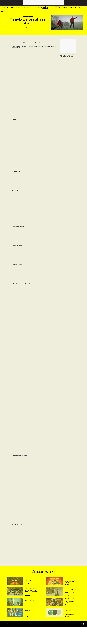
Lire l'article (27, 583)
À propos (26, 623)
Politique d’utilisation (51, 624)
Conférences (57, 7)
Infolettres (19, 7)
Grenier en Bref (62, 623)
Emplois (26, 7)
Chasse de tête (72, 7)
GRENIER (82, 623)
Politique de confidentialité (38, 624)
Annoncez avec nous (53, 623)
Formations (64, 7)
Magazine (12, 7)
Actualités (5, 7)
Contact (44, 623)
